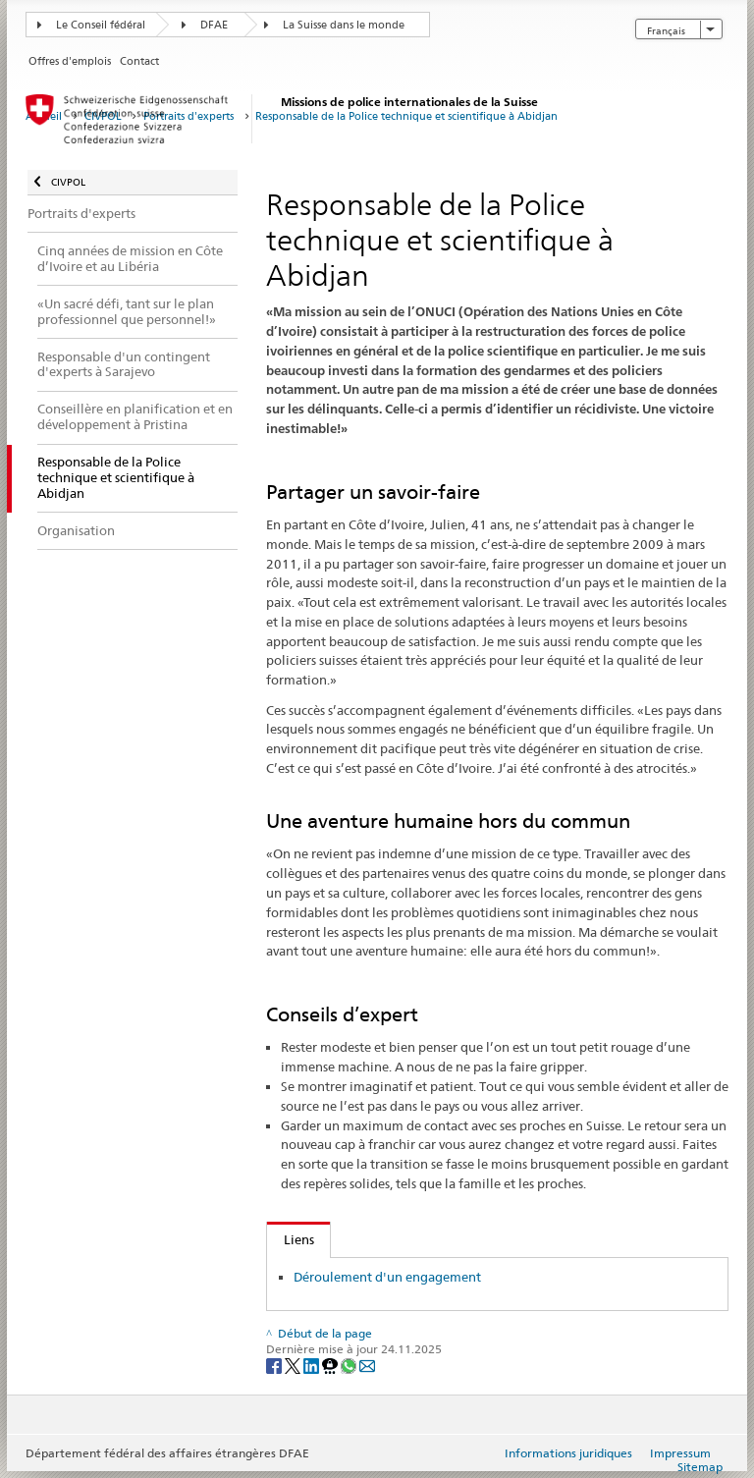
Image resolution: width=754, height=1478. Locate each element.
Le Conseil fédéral (100, 25)
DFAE (214, 25)
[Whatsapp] (350, 1364)
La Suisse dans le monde (343, 25)
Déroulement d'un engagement (387, 1277)
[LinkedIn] (312, 1364)
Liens (290, 1239)
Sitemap (700, 1466)
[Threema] (331, 1364)
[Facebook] (275, 1364)
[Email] (367, 1364)
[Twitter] (294, 1364)
